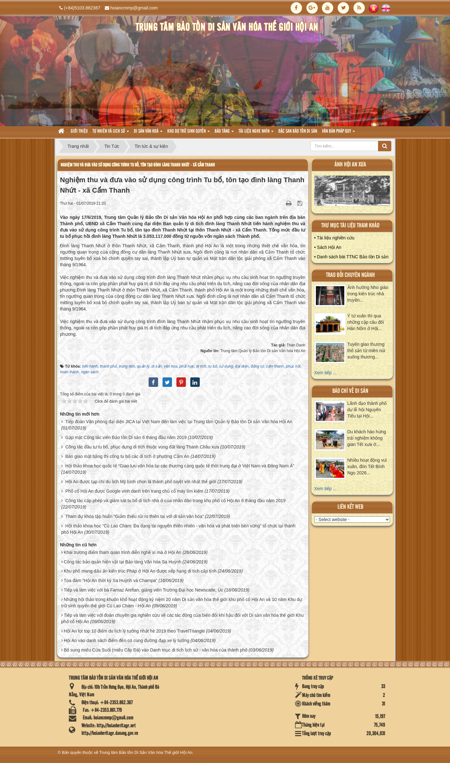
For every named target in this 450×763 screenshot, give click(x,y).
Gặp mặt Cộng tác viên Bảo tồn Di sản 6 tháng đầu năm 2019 (126, 437)
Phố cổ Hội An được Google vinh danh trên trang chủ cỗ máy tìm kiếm (134, 491)
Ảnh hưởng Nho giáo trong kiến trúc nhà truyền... (367, 294)
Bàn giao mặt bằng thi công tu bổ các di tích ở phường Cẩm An (127, 456)
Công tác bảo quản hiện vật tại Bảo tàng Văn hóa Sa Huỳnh (122, 561)
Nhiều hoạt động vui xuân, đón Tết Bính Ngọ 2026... (367, 466)
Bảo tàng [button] (224, 133)
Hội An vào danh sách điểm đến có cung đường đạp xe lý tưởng (126, 640)
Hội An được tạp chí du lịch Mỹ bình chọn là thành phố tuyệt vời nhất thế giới (140, 481)
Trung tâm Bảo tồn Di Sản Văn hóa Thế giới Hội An (145, 752)
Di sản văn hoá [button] (148, 133)
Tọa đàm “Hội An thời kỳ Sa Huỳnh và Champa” (110, 580)
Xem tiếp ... (325, 372)
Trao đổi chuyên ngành (350, 275)
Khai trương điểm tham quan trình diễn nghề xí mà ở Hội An (122, 552)
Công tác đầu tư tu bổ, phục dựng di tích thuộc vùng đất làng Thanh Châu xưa (142, 446)
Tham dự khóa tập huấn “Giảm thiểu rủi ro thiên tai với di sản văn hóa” (134, 516)
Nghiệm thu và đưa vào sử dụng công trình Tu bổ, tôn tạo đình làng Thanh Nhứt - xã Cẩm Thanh (138, 165)
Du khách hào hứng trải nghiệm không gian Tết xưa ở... (366, 438)
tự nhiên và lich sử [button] (110, 133)
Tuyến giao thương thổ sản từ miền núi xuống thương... (366, 350)
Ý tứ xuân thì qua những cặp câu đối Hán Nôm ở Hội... (365, 322)
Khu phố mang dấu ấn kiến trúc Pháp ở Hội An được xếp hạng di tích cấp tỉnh (140, 571)
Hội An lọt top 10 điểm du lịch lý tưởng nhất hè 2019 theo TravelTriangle (134, 631)
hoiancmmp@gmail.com (134, 7)
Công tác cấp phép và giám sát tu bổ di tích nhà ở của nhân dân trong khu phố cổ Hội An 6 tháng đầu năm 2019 (175, 500)
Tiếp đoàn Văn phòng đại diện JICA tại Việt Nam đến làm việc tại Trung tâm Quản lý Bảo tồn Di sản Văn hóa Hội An (179, 421)
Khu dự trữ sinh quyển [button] (188, 133)
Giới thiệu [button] (79, 131)
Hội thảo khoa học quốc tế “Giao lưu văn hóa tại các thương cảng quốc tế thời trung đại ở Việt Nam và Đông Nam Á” (179, 465)
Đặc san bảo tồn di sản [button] (297, 131)
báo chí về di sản (350, 391)
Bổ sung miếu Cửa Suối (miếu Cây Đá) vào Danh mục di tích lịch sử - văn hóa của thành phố (155, 649)
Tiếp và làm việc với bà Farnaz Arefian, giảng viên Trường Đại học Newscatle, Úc (143, 589)
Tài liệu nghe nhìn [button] (256, 133)
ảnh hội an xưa (350, 164)
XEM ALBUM (352, 192)
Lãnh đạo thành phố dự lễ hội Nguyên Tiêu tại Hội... (367, 409)
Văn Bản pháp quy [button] (338, 133)
